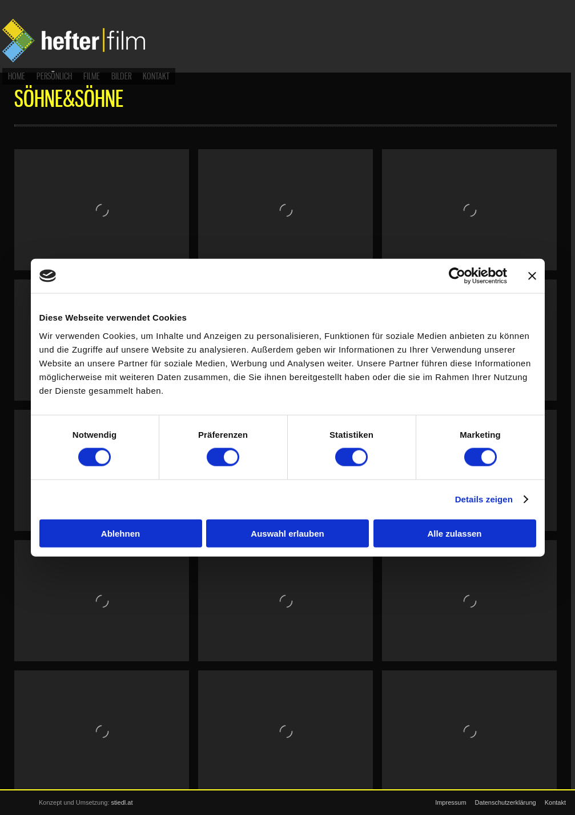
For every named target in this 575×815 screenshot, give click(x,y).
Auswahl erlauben (287, 533)
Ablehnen (120, 533)
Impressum (450, 802)
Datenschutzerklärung (505, 802)
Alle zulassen (454, 533)
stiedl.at (122, 802)
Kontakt (555, 802)
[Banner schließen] (532, 276)
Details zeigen (484, 499)
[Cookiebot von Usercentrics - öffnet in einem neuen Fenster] (457, 276)
